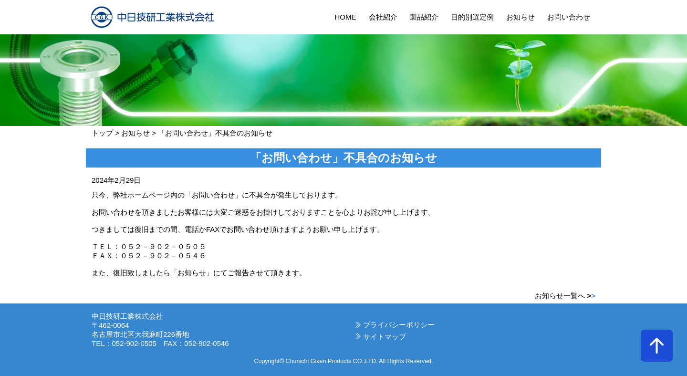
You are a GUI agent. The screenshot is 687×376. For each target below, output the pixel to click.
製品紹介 (424, 17)
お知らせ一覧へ (565, 296)
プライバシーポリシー (399, 325)
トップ (102, 133)
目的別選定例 (472, 17)
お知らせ (520, 17)
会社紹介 (383, 17)
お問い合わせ (568, 17)
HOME (345, 17)
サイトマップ (384, 337)
